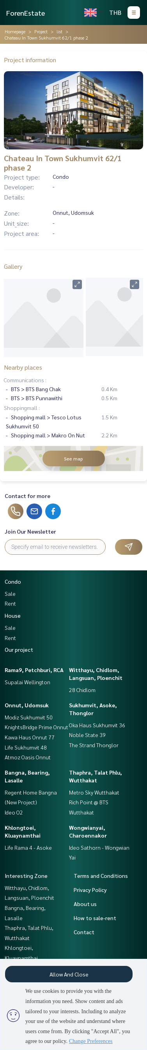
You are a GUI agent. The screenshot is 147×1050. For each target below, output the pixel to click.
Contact (84, 931)
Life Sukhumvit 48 (26, 747)
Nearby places (23, 367)
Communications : (25, 379)
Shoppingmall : (22, 407)
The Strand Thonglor (94, 744)
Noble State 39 (87, 734)
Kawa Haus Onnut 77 (30, 737)
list (59, 31)
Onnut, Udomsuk (27, 704)
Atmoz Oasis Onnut (28, 757)
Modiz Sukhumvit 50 (29, 717)
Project (41, 31)
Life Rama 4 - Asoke (28, 847)
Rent (10, 603)
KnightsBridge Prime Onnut (36, 726)
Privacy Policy (90, 889)
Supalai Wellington (27, 681)
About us (85, 903)
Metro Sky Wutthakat (94, 792)
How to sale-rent (95, 917)
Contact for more (27, 495)
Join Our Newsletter (30, 531)
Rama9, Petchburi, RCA (34, 669)
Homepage (15, 31)
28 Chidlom (82, 689)
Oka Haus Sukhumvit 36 (97, 724)
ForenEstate (25, 12)
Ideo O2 (14, 812)
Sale (10, 593)
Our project (19, 649)
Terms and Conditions (101, 875)
